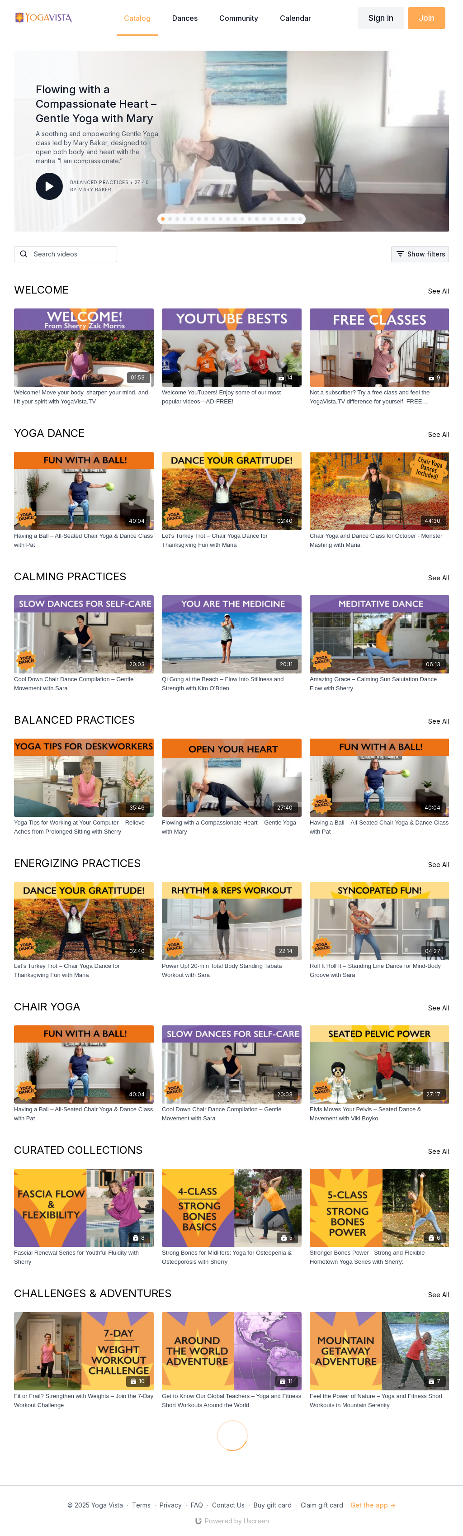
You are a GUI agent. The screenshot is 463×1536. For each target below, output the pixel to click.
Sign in (381, 18)
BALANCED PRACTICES (74, 719)
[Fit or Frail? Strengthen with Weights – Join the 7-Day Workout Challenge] (84, 1400)
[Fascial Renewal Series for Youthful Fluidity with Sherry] (84, 1257)
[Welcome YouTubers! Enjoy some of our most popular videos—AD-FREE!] (232, 397)
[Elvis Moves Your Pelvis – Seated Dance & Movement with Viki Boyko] (379, 1114)
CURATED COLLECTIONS (78, 1150)
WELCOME (41, 289)
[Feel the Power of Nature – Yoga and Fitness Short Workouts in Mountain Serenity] (379, 1400)
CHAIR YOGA (47, 1006)
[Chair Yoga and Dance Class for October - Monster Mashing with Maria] (379, 540)
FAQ (197, 1505)
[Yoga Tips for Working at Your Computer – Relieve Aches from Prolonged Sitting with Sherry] (84, 827)
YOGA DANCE (49, 433)
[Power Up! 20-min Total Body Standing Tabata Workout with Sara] (232, 970)
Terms (141, 1505)
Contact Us (228, 1505)
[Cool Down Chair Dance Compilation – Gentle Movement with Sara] (84, 683)
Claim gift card (322, 1505)
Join (427, 18)
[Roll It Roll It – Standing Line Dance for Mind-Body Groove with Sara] (379, 970)
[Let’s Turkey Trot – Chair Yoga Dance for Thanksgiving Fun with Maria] (232, 540)
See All (438, 291)
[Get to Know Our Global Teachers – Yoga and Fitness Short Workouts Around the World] (232, 1400)
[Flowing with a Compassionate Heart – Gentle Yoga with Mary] (232, 827)
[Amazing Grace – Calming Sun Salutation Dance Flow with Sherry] (379, 683)
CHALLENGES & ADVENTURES (93, 1293)
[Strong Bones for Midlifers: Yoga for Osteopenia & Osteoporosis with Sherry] (232, 1257)
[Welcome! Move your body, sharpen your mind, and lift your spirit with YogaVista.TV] (84, 397)
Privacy (171, 1505)
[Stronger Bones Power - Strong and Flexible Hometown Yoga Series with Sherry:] (379, 1257)
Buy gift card (273, 1505)
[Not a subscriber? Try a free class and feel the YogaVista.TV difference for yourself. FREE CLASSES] (379, 397)
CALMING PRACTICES (70, 576)
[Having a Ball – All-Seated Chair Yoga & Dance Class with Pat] (84, 540)
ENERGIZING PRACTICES (77, 863)
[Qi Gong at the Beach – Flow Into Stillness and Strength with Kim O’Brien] (232, 683)
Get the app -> (373, 1505)
